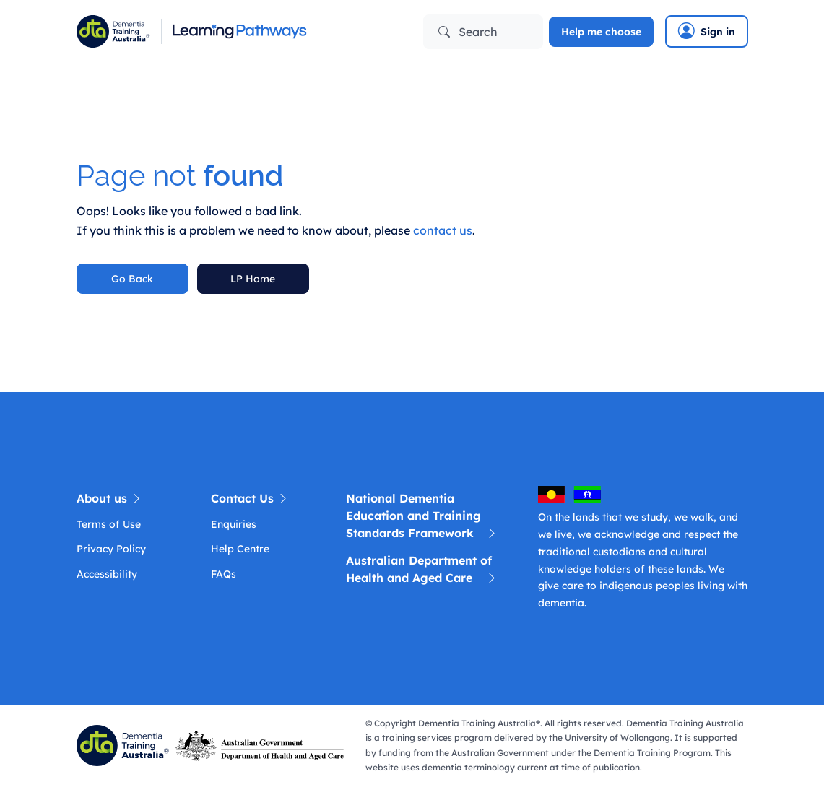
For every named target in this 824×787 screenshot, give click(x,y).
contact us (442, 230)
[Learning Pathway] (239, 31)
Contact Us (250, 498)
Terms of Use (109, 524)
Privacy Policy (111, 548)
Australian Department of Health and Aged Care (422, 569)
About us (109, 498)
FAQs (223, 574)
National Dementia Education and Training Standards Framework (422, 516)
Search (468, 32)
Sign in (706, 31)
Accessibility (107, 574)
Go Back (132, 278)
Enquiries (233, 524)
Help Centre (240, 548)
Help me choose (601, 31)
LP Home (252, 278)
